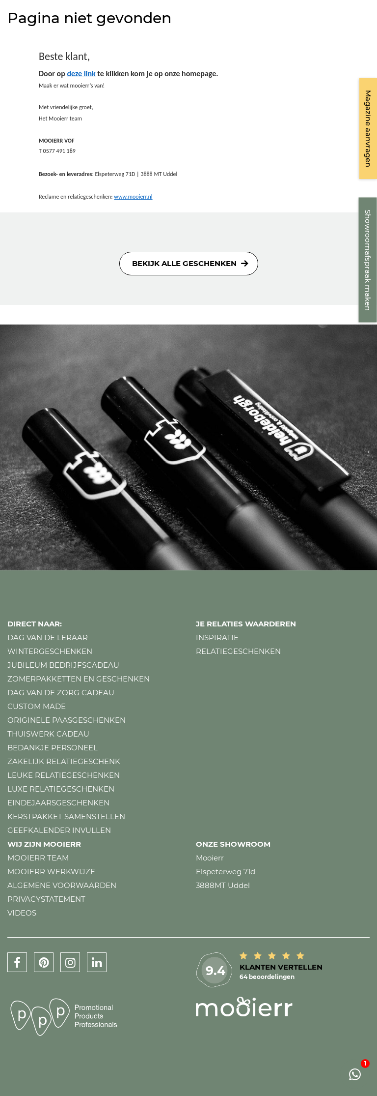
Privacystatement (46, 899)
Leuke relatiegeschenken (63, 775)
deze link (81, 73)
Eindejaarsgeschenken (58, 802)
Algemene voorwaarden (61, 885)
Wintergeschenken (49, 651)
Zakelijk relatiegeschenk (63, 761)
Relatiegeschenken (238, 651)
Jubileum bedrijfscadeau (63, 665)
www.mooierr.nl (133, 196)
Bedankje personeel (52, 747)
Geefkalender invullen (59, 830)
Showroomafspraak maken (368, 260)
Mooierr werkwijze (51, 871)
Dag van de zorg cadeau (60, 692)
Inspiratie (217, 637)
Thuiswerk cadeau (48, 734)
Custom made (36, 706)
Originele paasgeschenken (66, 720)
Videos (21, 913)
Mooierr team (38, 857)
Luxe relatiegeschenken (60, 789)
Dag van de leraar (47, 637)
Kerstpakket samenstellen (66, 816)
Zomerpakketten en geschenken (78, 678)
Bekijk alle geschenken (184, 263)
